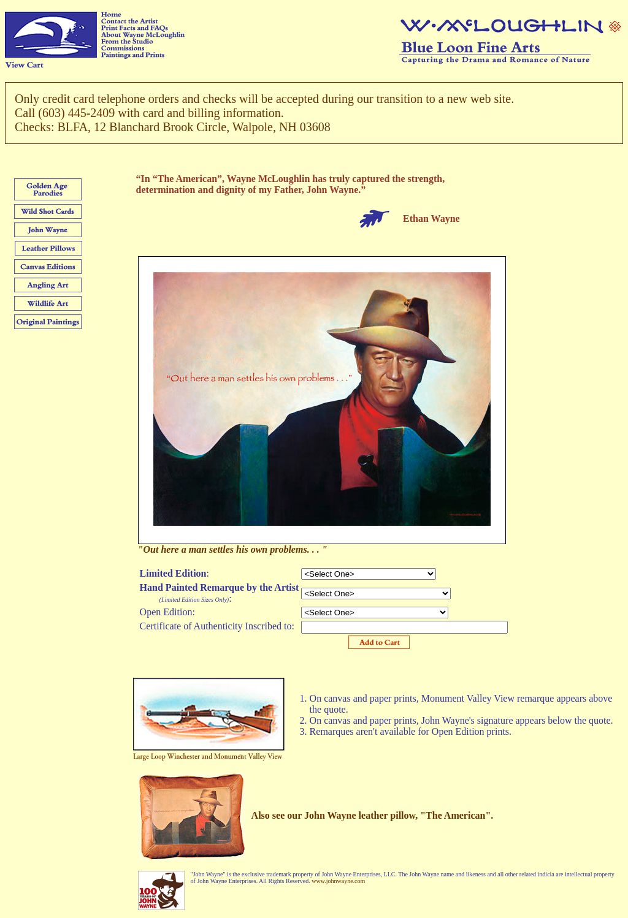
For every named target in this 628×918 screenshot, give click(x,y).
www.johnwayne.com (338, 881)
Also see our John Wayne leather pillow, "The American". (372, 815)
